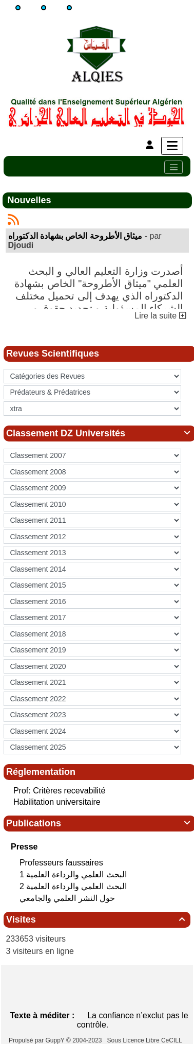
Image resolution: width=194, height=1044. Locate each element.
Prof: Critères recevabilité (59, 790)
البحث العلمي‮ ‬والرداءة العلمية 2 (74, 886)
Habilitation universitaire (57, 802)
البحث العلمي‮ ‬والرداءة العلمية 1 (74, 874)
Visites (97, 919)
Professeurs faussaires (62, 862)
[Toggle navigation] (173, 167)
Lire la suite (160, 315)
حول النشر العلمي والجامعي (69, 898)
